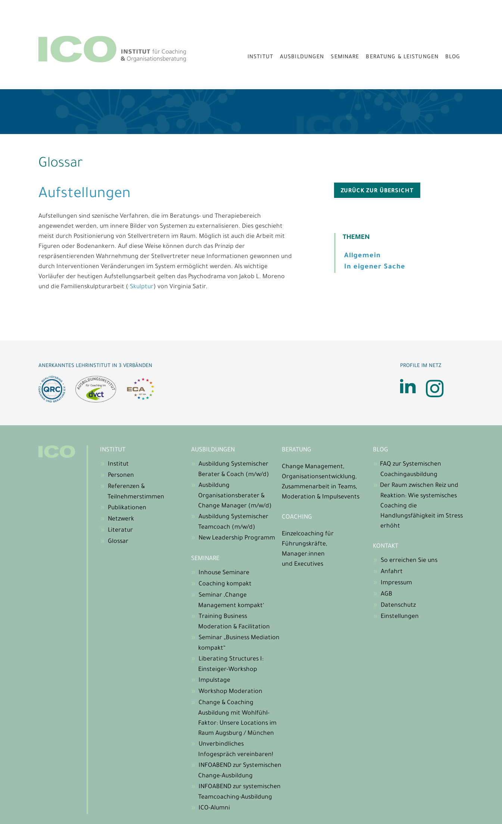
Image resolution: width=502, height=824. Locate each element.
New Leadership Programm (237, 538)
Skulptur (141, 287)
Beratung (296, 450)
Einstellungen (400, 616)
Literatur (120, 530)
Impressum (396, 583)
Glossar (118, 541)
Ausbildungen (302, 57)
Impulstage (214, 680)
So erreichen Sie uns (409, 560)
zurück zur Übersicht (377, 191)
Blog (453, 57)
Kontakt (385, 546)
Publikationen (127, 508)
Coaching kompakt (225, 584)
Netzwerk (121, 519)
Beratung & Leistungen (402, 57)
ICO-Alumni (214, 808)
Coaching (297, 517)
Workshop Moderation (230, 691)
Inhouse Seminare (224, 573)
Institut (260, 57)
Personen (121, 475)
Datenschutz (398, 605)
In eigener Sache (374, 267)
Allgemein (362, 256)
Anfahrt (392, 572)
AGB (386, 594)
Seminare (345, 57)
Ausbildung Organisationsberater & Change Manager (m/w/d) (235, 496)
